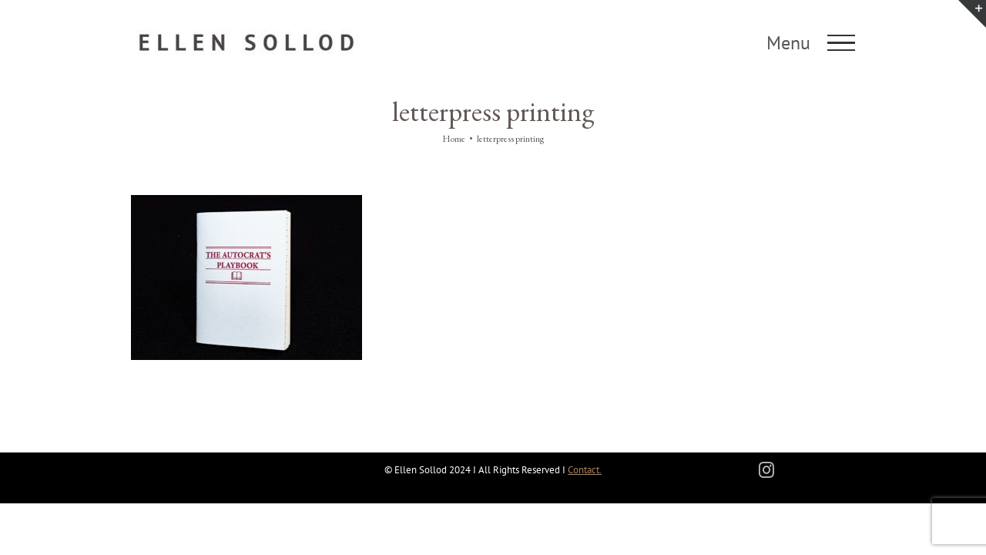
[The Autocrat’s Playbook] (246, 202)
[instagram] (766, 470)
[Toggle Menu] (841, 43)
